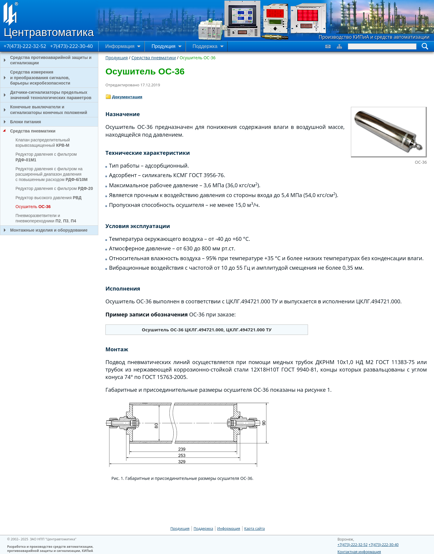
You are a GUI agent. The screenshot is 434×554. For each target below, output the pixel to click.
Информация (228, 528)
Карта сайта (254, 528)
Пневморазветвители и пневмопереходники (45, 218)
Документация (127, 96)
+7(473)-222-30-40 (71, 46)
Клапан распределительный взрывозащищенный (42, 143)
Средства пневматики (153, 57)
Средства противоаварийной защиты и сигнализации (45, 60)
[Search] (382, 46)
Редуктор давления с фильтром (46, 157)
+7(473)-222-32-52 (25, 46)
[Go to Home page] (49, 20)
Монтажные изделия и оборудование (44, 230)
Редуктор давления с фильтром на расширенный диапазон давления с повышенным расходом (51, 174)
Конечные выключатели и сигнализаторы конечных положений (43, 109)
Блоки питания (20, 121)
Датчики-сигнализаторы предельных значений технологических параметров (45, 95)
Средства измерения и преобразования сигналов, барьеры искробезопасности (35, 78)
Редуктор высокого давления (48, 197)
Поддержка (203, 528)
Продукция (116, 57)
